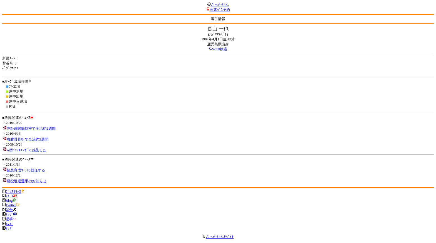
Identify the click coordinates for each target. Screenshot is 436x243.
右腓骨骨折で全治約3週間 (27, 139)
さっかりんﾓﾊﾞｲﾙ (218, 237)
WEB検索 (219, 49)
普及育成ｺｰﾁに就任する (26, 170)
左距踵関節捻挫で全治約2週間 (31, 128)
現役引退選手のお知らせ (26, 181)
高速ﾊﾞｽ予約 (220, 10)
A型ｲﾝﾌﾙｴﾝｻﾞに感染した (26, 150)
